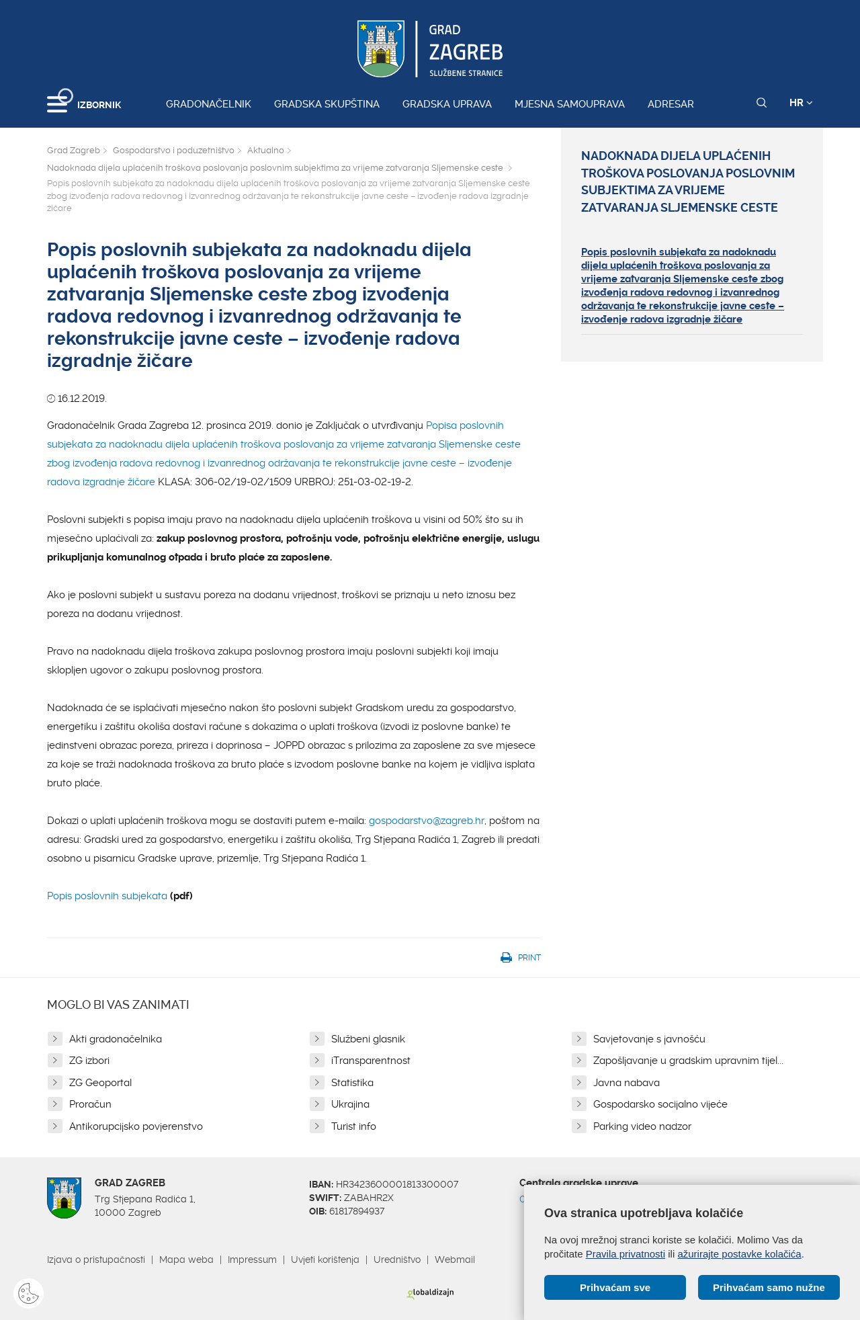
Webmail (455, 1259)
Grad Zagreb (73, 150)
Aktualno (265, 150)
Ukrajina (350, 1104)
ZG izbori (89, 1061)
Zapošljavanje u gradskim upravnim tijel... (688, 1061)
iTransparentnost (371, 1061)
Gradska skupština (327, 104)
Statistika (352, 1083)
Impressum (252, 1259)
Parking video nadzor (642, 1126)
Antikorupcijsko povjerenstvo (136, 1126)
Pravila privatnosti (625, 1254)
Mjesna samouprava (570, 104)
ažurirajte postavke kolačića (739, 1254)
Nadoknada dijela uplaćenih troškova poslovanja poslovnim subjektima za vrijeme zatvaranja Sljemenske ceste (276, 168)
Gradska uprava (447, 104)
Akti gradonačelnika (115, 1039)
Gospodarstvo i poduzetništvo (173, 150)
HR (801, 103)
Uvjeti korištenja (325, 1259)
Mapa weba (186, 1259)
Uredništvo (397, 1259)
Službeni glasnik (368, 1039)
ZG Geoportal (100, 1083)
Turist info (353, 1126)
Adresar (671, 104)
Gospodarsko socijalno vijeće (660, 1104)
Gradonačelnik (208, 104)
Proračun (90, 1104)
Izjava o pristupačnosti (96, 1259)
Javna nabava (626, 1083)
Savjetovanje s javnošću (649, 1039)
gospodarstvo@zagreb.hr (426, 821)
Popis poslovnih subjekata (107, 896)
